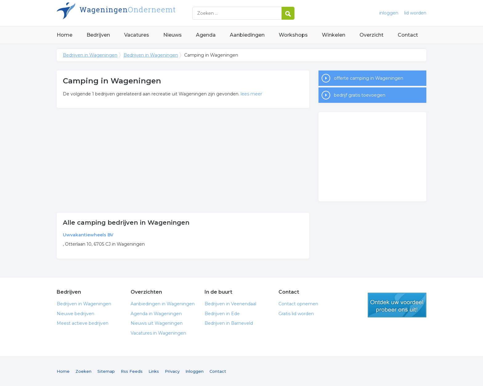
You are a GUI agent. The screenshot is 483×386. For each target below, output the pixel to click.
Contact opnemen (298, 304)
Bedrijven (98, 35)
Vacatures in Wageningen (158, 333)
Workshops (293, 35)
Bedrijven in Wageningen (134, 13)
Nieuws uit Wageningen (157, 323)
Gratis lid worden (296, 313)
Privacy (172, 371)
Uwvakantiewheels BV (88, 235)
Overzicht (371, 35)
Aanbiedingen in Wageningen (163, 304)
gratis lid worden (397, 305)
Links (153, 371)
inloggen (388, 13)
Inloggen (194, 371)
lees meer (251, 94)
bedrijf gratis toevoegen (359, 95)
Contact (408, 35)
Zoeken (83, 371)
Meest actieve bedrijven (82, 323)
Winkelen (333, 35)
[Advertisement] (183, 160)
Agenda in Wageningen (156, 313)
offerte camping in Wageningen (368, 78)
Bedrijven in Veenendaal (230, 304)
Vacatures (136, 35)
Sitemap (106, 371)
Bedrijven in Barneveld (229, 323)
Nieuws (172, 35)
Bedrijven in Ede (222, 313)
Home (64, 35)
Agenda (206, 35)
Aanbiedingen (247, 35)
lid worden (415, 13)
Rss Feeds (132, 371)
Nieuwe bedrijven (75, 313)
